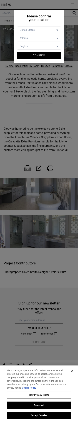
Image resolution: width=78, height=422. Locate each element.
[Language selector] (39, 46)
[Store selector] (39, 38)
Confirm (39, 55)
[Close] (72, 371)
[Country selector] (39, 29)
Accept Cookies (39, 415)
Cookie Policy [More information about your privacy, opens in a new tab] (29, 387)
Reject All (39, 405)
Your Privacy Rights (39, 395)
